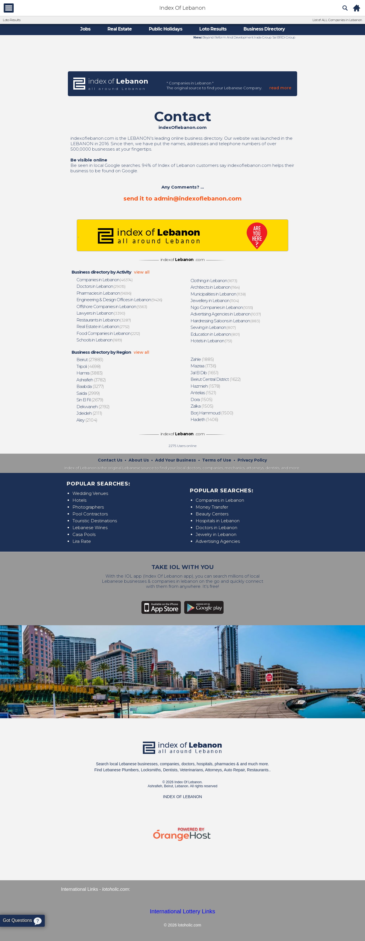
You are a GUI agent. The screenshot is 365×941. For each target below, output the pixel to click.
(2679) (90, 399)
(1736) (203, 366)
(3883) (89, 373)
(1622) (215, 379)
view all (141, 272)
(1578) (205, 386)
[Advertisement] (182, 55)
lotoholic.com (115, 889)
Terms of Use (216, 460)
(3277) (90, 386)
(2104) (87, 420)
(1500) (212, 413)
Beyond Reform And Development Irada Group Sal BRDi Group (248, 37)
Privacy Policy (252, 460)
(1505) (201, 399)
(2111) (89, 413)
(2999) (88, 393)
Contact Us (110, 460)
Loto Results (11, 20)
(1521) (203, 392)
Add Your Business (175, 460)
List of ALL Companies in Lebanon (337, 20)
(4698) (88, 366)
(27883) (90, 359)
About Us (139, 460)
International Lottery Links (182, 911)
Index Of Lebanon (182, 8)
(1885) (202, 359)
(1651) (204, 372)
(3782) (91, 380)
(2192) (93, 406)
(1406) (204, 419)
